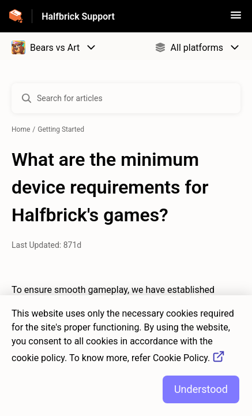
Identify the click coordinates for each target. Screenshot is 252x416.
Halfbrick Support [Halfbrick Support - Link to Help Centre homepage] (78, 16)
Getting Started (60, 129)
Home (21, 129)
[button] (236, 18)
